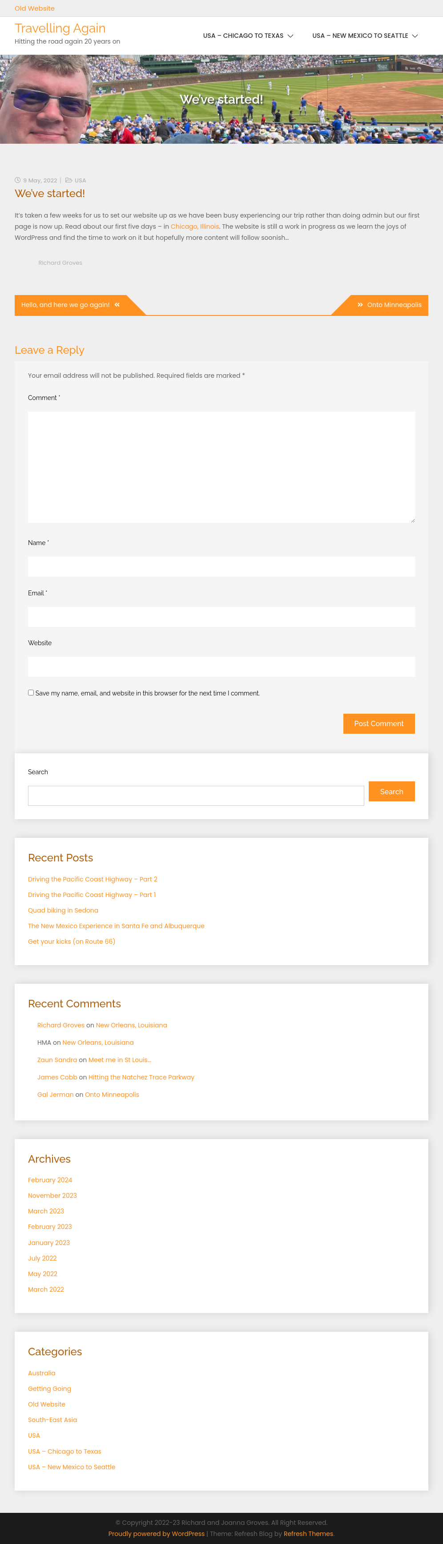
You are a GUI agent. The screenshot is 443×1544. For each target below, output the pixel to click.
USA (80, 180)
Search (38, 772)
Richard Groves (60, 263)
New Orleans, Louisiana (131, 1025)
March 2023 (46, 1211)
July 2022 (42, 1258)
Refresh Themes (308, 1533)
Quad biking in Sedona (63, 910)
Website (40, 643)
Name (38, 542)
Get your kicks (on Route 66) (72, 941)
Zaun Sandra (57, 1059)
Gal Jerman (55, 1094)
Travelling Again (60, 28)
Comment (44, 397)
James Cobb (57, 1077)
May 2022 (42, 1273)
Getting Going (49, 1388)
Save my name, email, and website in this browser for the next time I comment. (148, 693)
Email (37, 593)
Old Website (35, 8)
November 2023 (52, 1195)
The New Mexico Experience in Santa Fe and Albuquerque (116, 926)
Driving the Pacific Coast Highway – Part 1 (92, 894)
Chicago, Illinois (195, 226)
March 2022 (46, 1289)
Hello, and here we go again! (65, 304)
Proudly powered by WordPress (157, 1533)
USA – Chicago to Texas (243, 35)
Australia (42, 1373)
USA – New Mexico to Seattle (360, 35)
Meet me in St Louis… (120, 1059)
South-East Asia (52, 1419)
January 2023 (49, 1242)
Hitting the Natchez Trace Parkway (141, 1077)
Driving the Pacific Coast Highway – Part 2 (92, 879)
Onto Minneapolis (394, 304)
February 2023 (50, 1226)
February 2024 (50, 1180)
